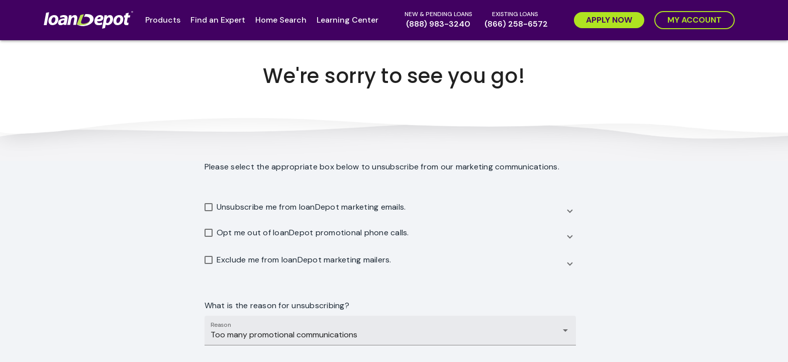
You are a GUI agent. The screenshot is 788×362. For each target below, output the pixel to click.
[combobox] (390, 334)
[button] (390, 209)
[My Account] (694, 20)
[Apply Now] (609, 20)
